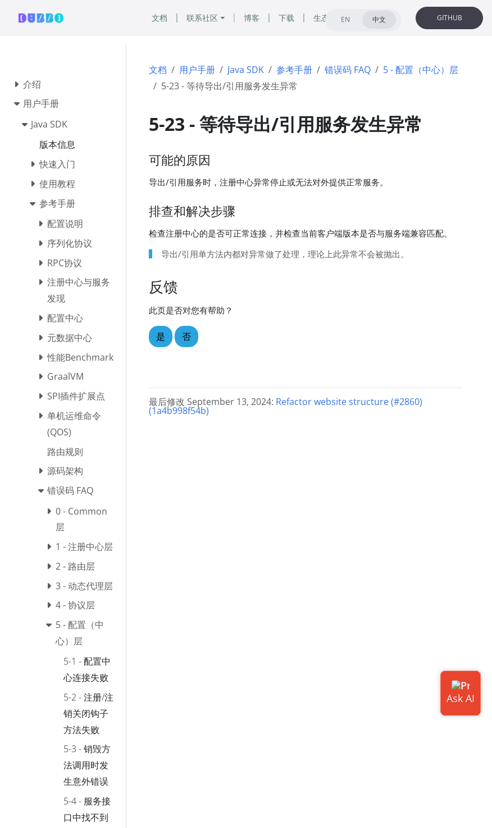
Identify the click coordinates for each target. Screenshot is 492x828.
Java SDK (245, 69)
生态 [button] (321, 17)
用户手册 (197, 69)
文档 (158, 69)
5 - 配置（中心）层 (420, 69)
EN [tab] (345, 19)
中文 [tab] (379, 19)
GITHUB (449, 17)
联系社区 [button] (202, 17)
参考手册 (294, 69)
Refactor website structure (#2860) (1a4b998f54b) (285, 406)
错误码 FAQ (348, 69)
